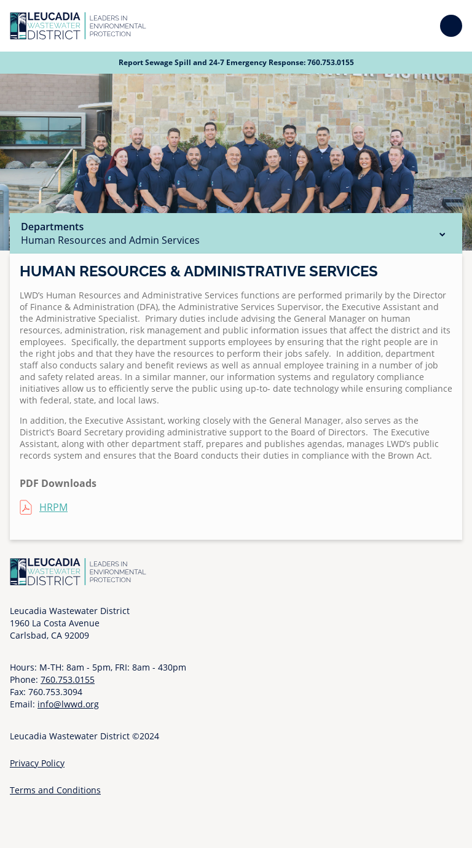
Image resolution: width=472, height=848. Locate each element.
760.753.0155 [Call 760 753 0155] (330, 62)
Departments (236, 233)
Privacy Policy (37, 763)
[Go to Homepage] (78, 26)
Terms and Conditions (55, 790)
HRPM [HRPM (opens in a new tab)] (53, 507)
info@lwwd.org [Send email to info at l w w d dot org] (68, 704)
